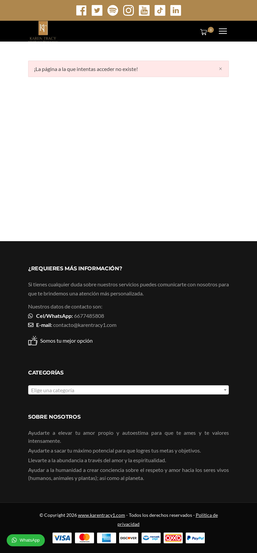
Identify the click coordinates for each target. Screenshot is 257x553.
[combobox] (128, 390)
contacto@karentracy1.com (84, 325)
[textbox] (128, 390)
